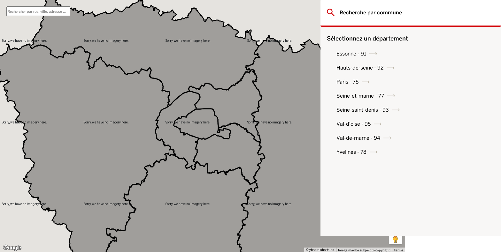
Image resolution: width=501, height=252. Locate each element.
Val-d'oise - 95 (438, 124)
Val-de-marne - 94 (443, 138)
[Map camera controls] (395, 215)
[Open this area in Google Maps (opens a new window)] (12, 248)
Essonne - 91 (436, 54)
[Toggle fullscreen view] (395, 9)
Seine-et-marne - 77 (445, 96)
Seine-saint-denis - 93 (447, 110)
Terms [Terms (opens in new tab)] (398, 250)
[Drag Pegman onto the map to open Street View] (395, 238)
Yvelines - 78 (436, 152)
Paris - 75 (432, 82)
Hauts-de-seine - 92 (444, 68)
